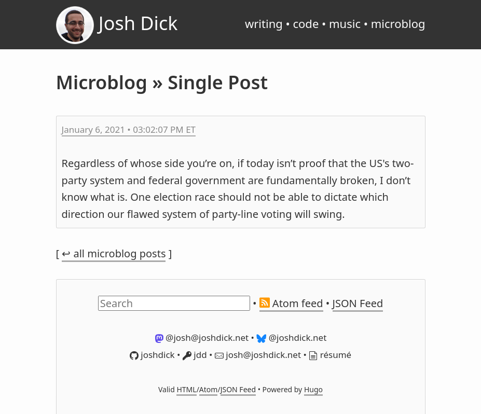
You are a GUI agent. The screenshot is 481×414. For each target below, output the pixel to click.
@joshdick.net (291, 337)
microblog (398, 23)
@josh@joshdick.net (202, 337)
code (306, 23)
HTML (186, 389)
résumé (330, 355)
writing (264, 23)
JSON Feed (358, 303)
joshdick (152, 355)
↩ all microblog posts (114, 253)
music (345, 23)
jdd (195, 355)
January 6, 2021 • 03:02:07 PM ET (129, 129)
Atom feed (291, 303)
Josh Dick (117, 25)
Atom (208, 389)
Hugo (313, 389)
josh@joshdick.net (258, 355)
